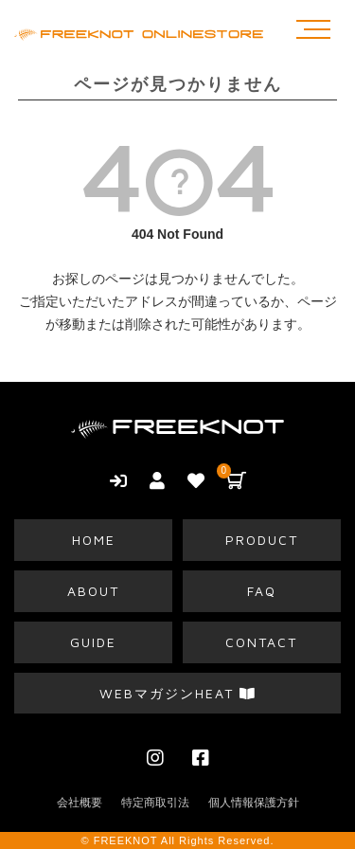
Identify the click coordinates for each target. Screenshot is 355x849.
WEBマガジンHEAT (178, 693)
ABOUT (93, 591)
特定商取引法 (155, 802)
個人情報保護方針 (253, 802)
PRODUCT (261, 540)
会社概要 (79, 802)
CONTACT (261, 642)
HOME (93, 540)
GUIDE (93, 642)
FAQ (261, 591)
